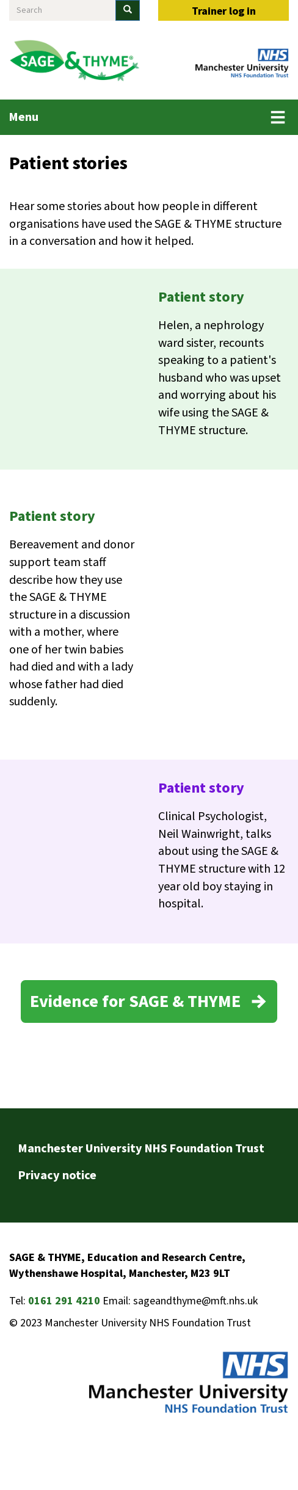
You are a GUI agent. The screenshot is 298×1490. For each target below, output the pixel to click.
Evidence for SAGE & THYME (135, 1001)
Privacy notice (57, 1175)
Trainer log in (224, 11)
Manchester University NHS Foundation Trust (141, 1148)
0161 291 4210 (64, 1301)
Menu (23, 117)
